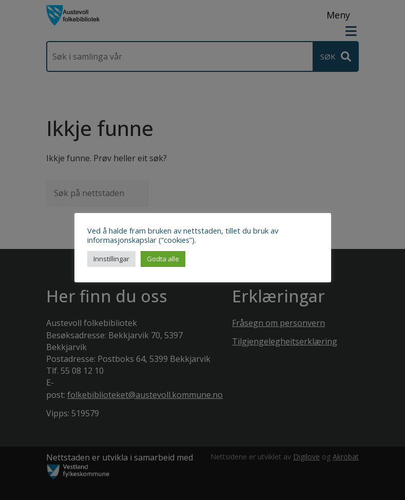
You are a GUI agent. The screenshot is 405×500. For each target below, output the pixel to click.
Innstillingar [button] (111, 258)
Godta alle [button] (163, 258)
